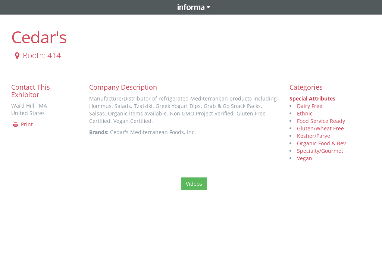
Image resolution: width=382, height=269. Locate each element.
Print (22, 124)
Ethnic (305, 113)
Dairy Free (309, 105)
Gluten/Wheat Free (320, 128)
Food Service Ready (321, 120)
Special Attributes (312, 98)
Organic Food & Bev (321, 143)
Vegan (304, 158)
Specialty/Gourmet (320, 150)
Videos (194, 183)
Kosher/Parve (313, 135)
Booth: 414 (36, 55)
